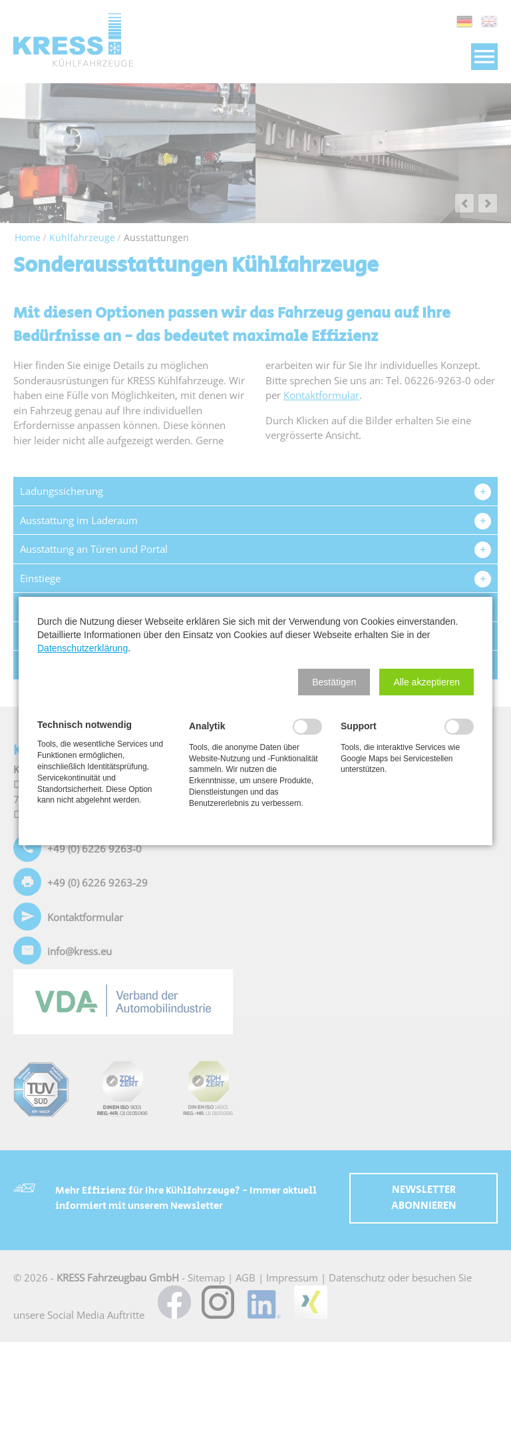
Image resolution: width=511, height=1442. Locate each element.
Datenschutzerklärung (82, 648)
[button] (334, 682)
